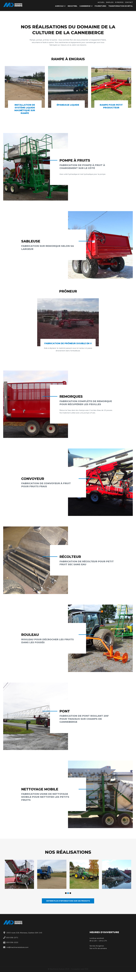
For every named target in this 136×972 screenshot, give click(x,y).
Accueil (101, 2)
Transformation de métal (120, 6)
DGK (86, 969)
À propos (119, 2)
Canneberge (84, 6)
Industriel (72, 6)
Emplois (109, 2)
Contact (129, 2)
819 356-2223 (12, 942)
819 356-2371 (12, 938)
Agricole (59, 6)
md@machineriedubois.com (17, 947)
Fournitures (100, 6)
